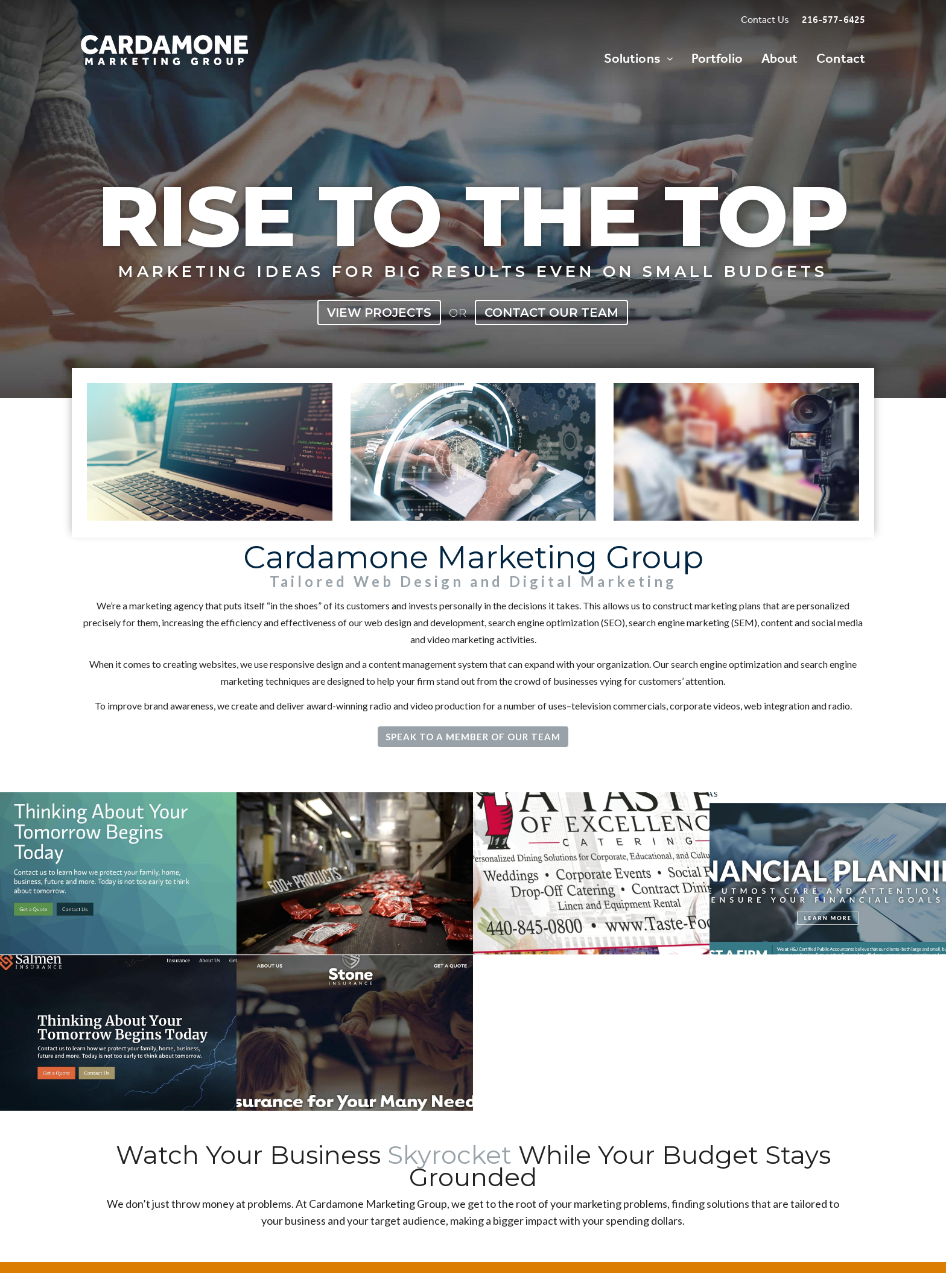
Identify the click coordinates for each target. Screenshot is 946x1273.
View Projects (379, 312)
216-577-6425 (833, 20)
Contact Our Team (551, 312)
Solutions (632, 58)
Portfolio (717, 58)
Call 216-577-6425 (672, 1098)
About (779, 58)
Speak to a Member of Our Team (473, 736)
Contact (840, 58)
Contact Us (765, 20)
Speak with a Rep (539, 1098)
